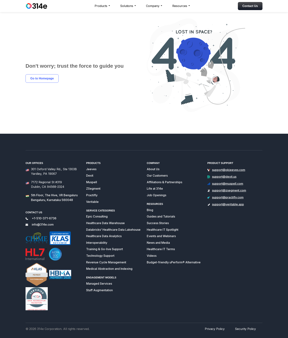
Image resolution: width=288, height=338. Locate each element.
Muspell (91, 177)
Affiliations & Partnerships (164, 177)
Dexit (89, 170)
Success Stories (157, 218)
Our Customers (157, 170)
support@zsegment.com (228, 185)
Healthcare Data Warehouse (105, 218)
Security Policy (247, 328)
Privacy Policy (219, 328)
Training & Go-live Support (104, 244)
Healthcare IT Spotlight (162, 224)
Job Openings (156, 190)
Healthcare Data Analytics (103, 231)
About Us (153, 164)
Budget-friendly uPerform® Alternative (173, 257)
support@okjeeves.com (228, 165)
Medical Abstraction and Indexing (109, 264)
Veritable (92, 196)
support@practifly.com (227, 192)
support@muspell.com (227, 178)
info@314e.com (42, 219)
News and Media (158, 237)
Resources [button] (179, 6)
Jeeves (91, 164)
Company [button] (152, 6)
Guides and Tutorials (161, 211)
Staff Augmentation (99, 285)
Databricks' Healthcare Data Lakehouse (113, 224)
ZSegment (93, 183)
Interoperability (96, 237)
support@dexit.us (224, 171)
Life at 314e (154, 183)
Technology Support (100, 250)
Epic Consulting (96, 211)
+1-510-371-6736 (43, 213)
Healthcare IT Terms (160, 244)
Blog (150, 205)
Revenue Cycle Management (105, 257)
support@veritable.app (227, 199)
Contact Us (250, 6)
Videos (151, 250)
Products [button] (101, 6)
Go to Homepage (42, 78)
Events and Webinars (161, 231)
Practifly (92, 190)
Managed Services (98, 278)
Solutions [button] (126, 6)
